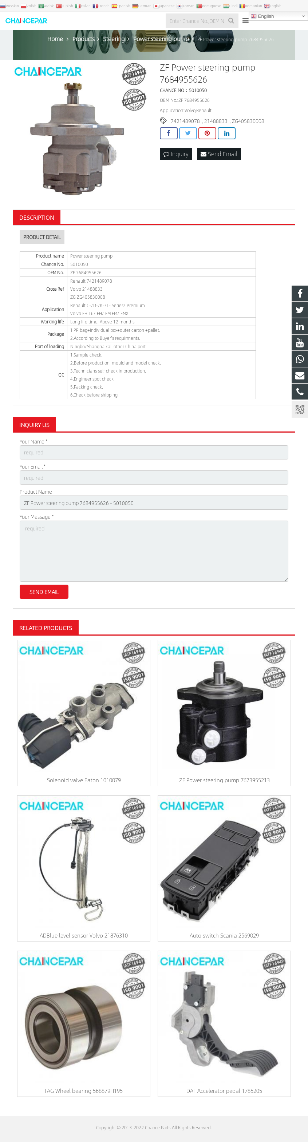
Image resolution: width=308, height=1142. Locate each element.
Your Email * (33, 466)
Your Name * (33, 441)
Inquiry (176, 153)
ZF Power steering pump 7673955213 (224, 780)
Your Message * (37, 517)
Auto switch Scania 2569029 (224, 935)
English (262, 16)
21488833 (216, 120)
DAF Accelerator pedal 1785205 (224, 1090)
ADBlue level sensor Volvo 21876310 (84, 935)
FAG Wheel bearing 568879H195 (84, 1090)
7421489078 (185, 120)
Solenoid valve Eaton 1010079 (84, 780)
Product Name (36, 492)
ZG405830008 (248, 120)
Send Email (219, 153)
